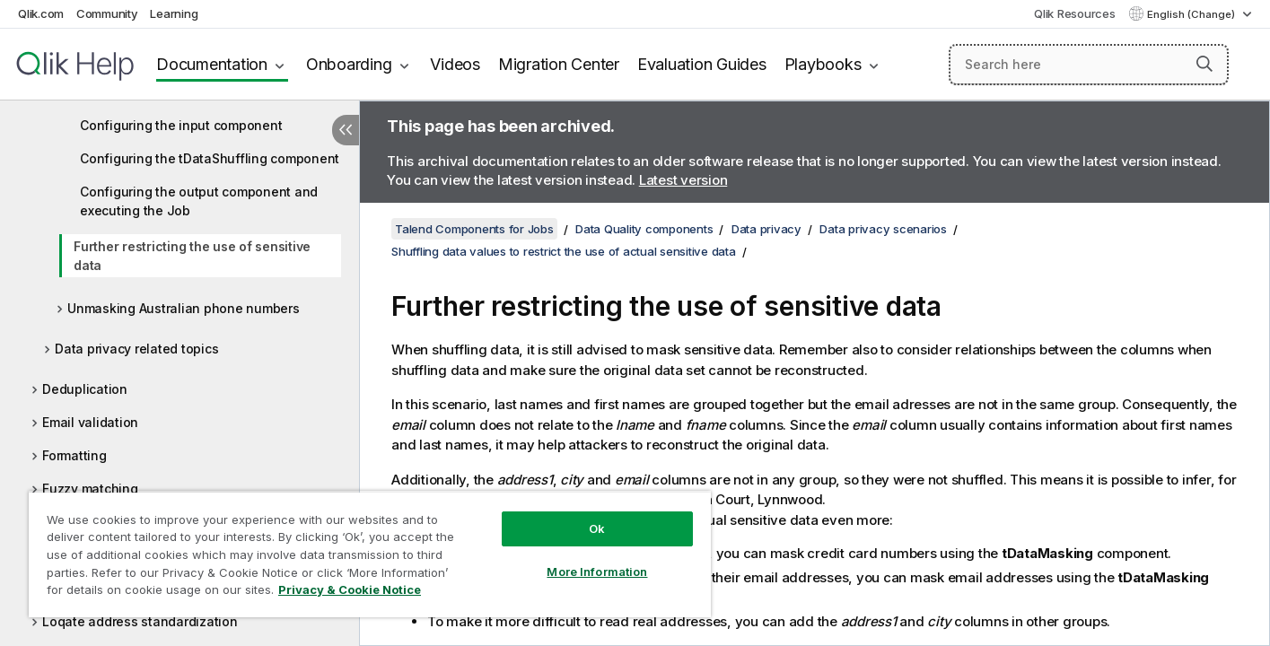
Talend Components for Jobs (474, 229)
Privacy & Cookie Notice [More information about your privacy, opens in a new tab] (349, 589)
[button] (1204, 64)
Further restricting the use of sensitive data (192, 256)
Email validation (90, 422)
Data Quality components (644, 229)
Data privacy (766, 229)
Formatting (74, 455)
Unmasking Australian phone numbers (183, 308)
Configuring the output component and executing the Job (199, 201)
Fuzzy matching (90, 488)
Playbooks (823, 64)
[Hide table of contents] (345, 130)
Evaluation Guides (701, 64)
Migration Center (558, 64)
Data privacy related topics (136, 348)
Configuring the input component (181, 125)
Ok (597, 528)
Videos (455, 64)
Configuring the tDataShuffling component (209, 158)
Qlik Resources (1075, 13)
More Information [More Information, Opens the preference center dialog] (597, 571)
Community (107, 13)
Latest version (683, 179)
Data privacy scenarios (883, 229)
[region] (370, 554)
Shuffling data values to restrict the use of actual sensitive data (563, 251)
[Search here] (1088, 64)
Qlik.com (41, 13)
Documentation (211, 64)
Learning (173, 13)
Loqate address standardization (140, 621)
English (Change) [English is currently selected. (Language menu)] (1192, 14)
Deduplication (84, 389)
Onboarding (349, 64)
